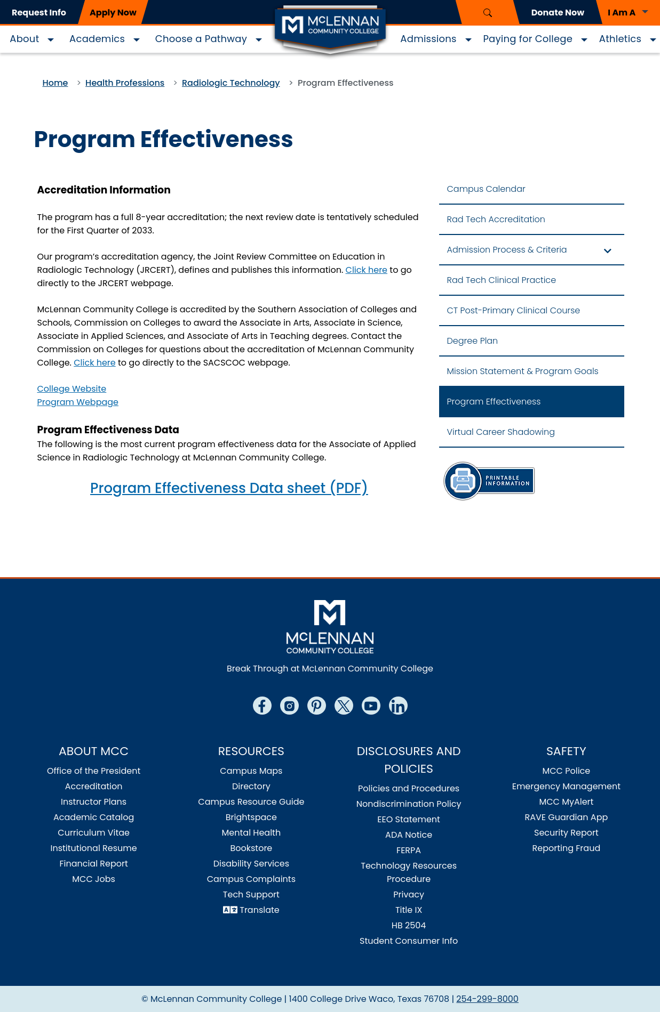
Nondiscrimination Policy (409, 804)
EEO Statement (408, 819)
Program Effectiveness (494, 401)
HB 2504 (409, 925)
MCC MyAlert (566, 802)
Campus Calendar (486, 189)
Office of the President (93, 771)
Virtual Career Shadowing (501, 432)
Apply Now (113, 12)
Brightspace (251, 817)
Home (55, 83)
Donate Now (557, 12)
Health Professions (124, 83)
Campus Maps (251, 771)
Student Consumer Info (409, 941)
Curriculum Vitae (94, 833)
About (24, 38)
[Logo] (330, 31)
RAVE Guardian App (566, 817)
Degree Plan (472, 341)
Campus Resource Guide (251, 802)
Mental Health (251, 833)
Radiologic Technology (231, 83)
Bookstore (251, 848)
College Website (72, 389)
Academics (97, 38)
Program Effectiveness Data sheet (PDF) (229, 488)
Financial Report (93, 863)
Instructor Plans (93, 802)
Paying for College (527, 38)
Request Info (39, 12)
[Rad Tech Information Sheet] (489, 480)
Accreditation (94, 786)
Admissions (428, 38)
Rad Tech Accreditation (496, 219)
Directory (251, 786)
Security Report (566, 833)
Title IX (408, 910)
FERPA (408, 850)
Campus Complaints (251, 879)
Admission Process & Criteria (507, 250)
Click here (367, 270)
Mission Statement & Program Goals (523, 371)
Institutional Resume (93, 848)
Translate (260, 910)
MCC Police (566, 771)
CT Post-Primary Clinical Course (514, 310)
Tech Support (251, 894)
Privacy (408, 894)
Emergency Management (566, 786)
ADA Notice (408, 835)
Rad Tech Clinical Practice (501, 280)
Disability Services (251, 863)
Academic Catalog (93, 817)
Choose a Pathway (201, 38)
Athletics (620, 38)
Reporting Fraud (566, 848)
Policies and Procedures (408, 788)
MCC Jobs (93, 879)
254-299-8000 (487, 999)
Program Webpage (78, 402)
